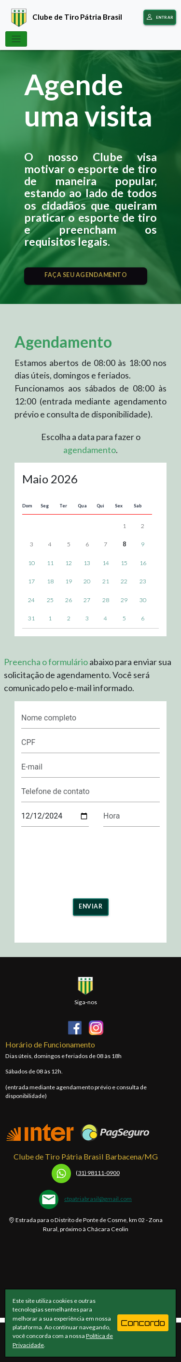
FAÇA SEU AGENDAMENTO (85, 274)
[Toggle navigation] (16, 39)
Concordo (143, 1323)
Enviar (90, 906)
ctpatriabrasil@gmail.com (98, 1198)
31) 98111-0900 (86, 1172)
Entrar (160, 17)
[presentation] (94, 859)
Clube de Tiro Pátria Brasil (64, 16)
